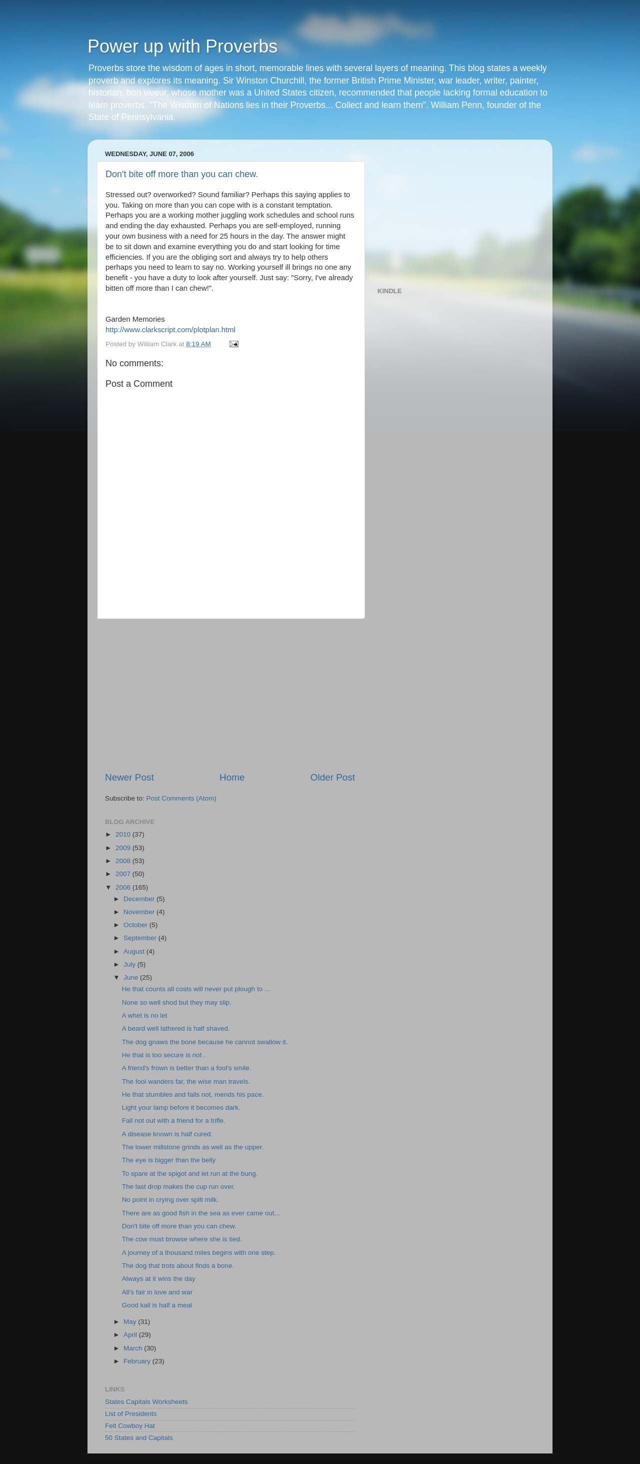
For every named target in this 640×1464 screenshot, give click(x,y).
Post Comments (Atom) (181, 798)
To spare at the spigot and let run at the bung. (190, 1173)
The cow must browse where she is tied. (182, 1239)
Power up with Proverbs (183, 46)
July (131, 964)
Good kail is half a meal (157, 1305)
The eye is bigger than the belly (169, 1160)
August (135, 951)
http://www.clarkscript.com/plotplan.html (171, 330)
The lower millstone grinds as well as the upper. (193, 1147)
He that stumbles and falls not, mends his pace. (193, 1094)
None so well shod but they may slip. (177, 1002)
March (134, 1348)
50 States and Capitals (139, 1437)
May (131, 1321)
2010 (124, 834)
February (138, 1361)
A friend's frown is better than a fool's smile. (187, 1068)
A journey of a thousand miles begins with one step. (199, 1252)
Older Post (332, 777)
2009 (124, 848)
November (140, 912)
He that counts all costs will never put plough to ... (196, 989)
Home (232, 777)
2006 (124, 887)
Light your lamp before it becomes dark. (181, 1107)
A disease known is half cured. (167, 1134)
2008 (124, 861)
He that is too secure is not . (164, 1055)
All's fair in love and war (157, 1292)
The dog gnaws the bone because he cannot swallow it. (205, 1042)
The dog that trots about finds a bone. (178, 1265)
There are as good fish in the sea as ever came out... (201, 1213)
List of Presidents (131, 1413)
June (132, 977)
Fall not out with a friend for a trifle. (174, 1120)
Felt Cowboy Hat (130, 1425)
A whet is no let (145, 1015)
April (131, 1334)
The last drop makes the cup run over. (179, 1186)
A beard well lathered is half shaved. (176, 1028)
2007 (124, 874)
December (140, 899)
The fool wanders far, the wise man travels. (186, 1081)
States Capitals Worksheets (146, 1401)
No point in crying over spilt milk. (170, 1199)
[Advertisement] (230, 695)
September (141, 938)
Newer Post (129, 777)
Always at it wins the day (159, 1278)
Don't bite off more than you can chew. (182, 174)
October (137, 925)
